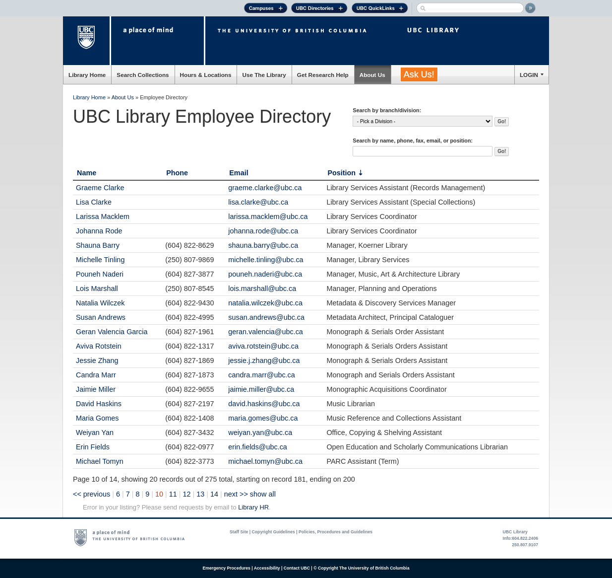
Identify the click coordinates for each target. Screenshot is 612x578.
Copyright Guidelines (273, 531)
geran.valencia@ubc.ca (265, 332)
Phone (177, 173)
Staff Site (239, 531)
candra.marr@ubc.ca (261, 375)
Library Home (87, 75)
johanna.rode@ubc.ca (263, 231)
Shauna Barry (98, 245)
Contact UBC (297, 568)
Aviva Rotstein (99, 346)
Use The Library (264, 75)
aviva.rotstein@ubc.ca (263, 346)
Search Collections (143, 75)
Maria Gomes (97, 418)
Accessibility (267, 568)
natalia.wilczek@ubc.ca (265, 303)
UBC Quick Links (379, 9)
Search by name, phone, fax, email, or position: (413, 141)
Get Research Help (323, 75)
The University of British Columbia (87, 40)
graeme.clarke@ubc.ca (265, 188)
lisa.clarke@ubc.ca (258, 202)
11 (173, 494)
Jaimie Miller (96, 389)
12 (187, 494)
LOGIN (529, 75)
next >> (236, 494)
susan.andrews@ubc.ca (266, 317)
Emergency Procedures (226, 568)
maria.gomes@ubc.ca (263, 418)
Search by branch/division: (387, 110)
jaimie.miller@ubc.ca (261, 389)
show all (263, 494)
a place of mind (157, 40)
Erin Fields (93, 447)
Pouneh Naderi (99, 274)
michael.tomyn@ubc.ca (265, 461)
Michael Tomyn (99, 461)
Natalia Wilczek (100, 303)
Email (238, 173)
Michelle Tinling (100, 260)
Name (86, 173)
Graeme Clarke (100, 188)
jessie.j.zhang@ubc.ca (264, 360)
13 (200, 494)
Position (341, 173)
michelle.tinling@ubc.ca (265, 260)
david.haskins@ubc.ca (264, 404)
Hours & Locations (206, 75)
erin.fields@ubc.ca (257, 447)
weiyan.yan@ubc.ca (260, 432)
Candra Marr (96, 375)
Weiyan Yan (95, 432)
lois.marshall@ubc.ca (262, 288)
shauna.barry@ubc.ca (263, 245)
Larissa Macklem (102, 216)
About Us (372, 75)
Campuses (266, 9)
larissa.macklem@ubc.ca (267, 216)
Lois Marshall (97, 288)
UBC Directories (319, 9)
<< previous (91, 494)
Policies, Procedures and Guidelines (335, 531)
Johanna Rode (99, 231)
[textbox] (422, 151)
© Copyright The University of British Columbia (361, 568)
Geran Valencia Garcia (112, 332)
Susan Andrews (100, 317)
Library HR (253, 507)
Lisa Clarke (94, 202)
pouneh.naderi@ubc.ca (265, 274)
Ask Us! (419, 74)
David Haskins (99, 404)
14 (214, 494)
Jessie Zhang (97, 360)
